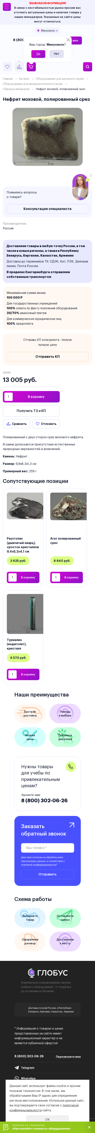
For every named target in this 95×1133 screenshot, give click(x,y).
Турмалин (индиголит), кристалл (17, 644)
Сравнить (19, 423)
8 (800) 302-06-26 (44, 800)
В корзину (36, 396)
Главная (8, 78)
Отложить (49, 423)
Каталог (24, 78)
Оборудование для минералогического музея (33, 83)
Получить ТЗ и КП (31, 411)
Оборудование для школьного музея (60, 78)
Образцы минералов (16, 89)
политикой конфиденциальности (38, 864)
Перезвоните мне (68, 1056)
